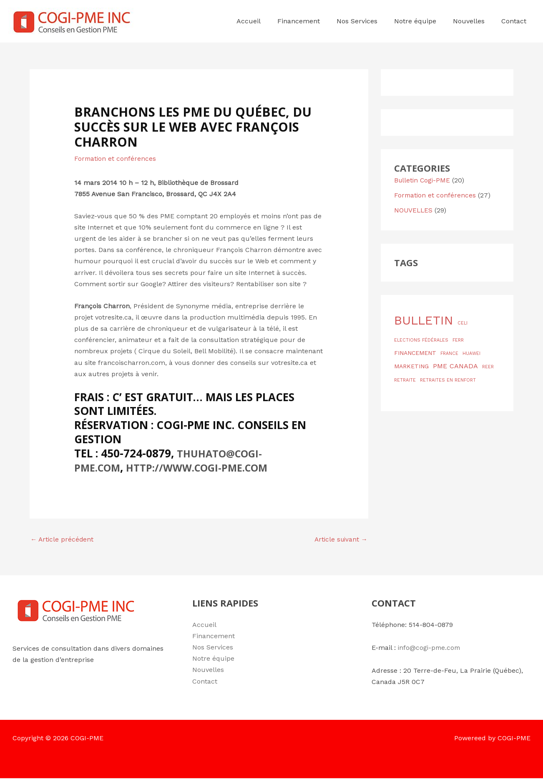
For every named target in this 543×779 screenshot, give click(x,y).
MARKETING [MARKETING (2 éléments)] (411, 366)
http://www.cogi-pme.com (208, 466)
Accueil (204, 625)
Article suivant (339, 540)
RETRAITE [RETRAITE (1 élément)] (405, 380)
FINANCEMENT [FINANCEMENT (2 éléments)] (415, 353)
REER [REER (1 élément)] (488, 367)
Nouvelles (208, 670)
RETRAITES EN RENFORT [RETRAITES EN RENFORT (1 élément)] (448, 380)
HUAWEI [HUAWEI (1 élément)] (471, 353)
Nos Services (212, 648)
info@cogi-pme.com (430, 648)
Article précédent (62, 540)
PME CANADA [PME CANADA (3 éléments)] (455, 366)
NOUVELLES (414, 210)
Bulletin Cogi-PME (423, 180)
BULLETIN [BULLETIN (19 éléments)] (423, 320)
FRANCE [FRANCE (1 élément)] (449, 353)
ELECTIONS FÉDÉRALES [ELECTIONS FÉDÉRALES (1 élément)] (421, 340)
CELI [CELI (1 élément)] (463, 323)
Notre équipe (213, 659)
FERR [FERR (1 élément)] (458, 340)
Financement (213, 636)
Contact (204, 682)
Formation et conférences (115, 158)
